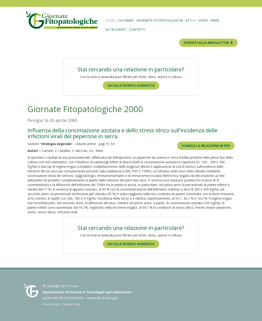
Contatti (137, 29)
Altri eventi (116, 29)
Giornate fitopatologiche (159, 20)
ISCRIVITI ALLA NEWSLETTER (208, 42)
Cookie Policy (71, 304)
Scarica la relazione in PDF (206, 145)
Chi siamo (126, 20)
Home (110, 20)
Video (203, 20)
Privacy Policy (51, 304)
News (214, 20)
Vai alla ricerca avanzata (131, 85)
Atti (191, 20)
